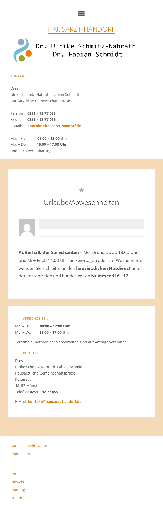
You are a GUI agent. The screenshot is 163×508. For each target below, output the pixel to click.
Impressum (20, 453)
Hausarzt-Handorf (81, 29)
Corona (16, 473)
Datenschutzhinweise (28, 445)
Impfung (17, 489)
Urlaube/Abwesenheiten (81, 202)
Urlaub (16, 497)
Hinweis (17, 481)
